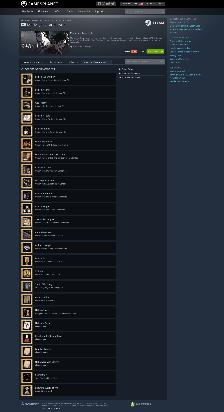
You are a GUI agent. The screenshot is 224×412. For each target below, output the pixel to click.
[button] (141, 3)
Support (99, 11)
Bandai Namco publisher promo (184, 51)
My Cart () (150, 4)
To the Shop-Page (155, 51)
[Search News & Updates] (142, 61)
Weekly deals (176, 55)
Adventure (36, 20)
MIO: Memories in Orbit (180, 22)
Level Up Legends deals (180, 48)
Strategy (46, 20)
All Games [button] (43, 11)
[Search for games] (142, 11)
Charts (69, 11)
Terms (50, 408)
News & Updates (33, 62)
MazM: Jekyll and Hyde (61, 20)
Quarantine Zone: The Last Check (185, 25)
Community (84, 11)
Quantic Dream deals (179, 44)
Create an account (129, 4)
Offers (58, 11)
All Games (25, 20)
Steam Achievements (96, 62)
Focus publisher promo (180, 41)
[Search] (162, 11)
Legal (44, 408)
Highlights (27, 11)
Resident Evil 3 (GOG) (179, 81)
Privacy (57, 408)
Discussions (56, 62)
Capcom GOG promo (179, 58)
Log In (161, 4)
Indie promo (175, 62)
